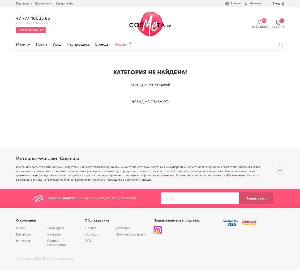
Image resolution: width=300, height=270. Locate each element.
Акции (120, 44)
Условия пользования (56, 243)
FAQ (88, 241)
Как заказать (24, 3)
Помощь (91, 234)
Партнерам (55, 228)
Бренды (102, 44)
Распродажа (78, 44)
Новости (23, 241)
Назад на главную (150, 102)
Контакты (54, 234)
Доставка (123, 228)
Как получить (65, 3)
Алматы (236, 3)
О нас (20, 228)
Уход (57, 44)
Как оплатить (44, 3)
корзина (278, 26)
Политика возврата (130, 234)
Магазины (255, 3)
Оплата (90, 228)
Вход (276, 3)
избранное (260, 26)
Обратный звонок (31, 29)
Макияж (23, 44)
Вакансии (23, 234)
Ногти (41, 44)
